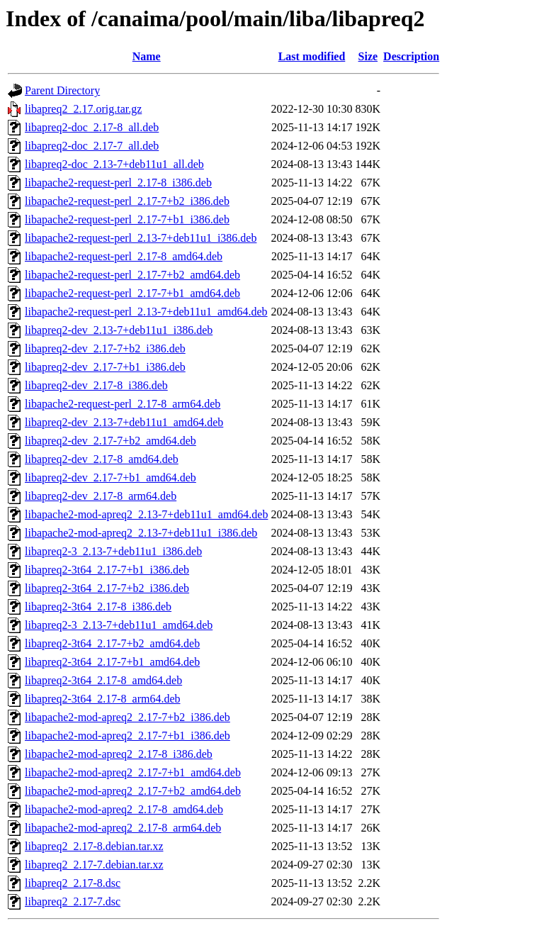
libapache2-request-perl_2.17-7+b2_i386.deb (127, 201)
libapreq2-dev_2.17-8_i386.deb (96, 385)
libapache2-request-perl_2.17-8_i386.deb (118, 183)
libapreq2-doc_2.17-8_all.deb (92, 127)
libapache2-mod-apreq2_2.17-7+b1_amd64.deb (133, 772)
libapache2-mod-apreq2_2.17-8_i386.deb (118, 754)
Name (146, 56)
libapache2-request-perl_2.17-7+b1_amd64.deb (132, 293)
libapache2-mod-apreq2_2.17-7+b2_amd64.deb (133, 791)
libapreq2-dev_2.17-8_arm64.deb (100, 496)
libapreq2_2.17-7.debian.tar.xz (94, 865)
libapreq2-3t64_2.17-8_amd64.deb (103, 680)
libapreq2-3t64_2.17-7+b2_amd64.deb (112, 643)
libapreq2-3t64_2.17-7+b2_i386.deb (107, 588)
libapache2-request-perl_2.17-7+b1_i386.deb (127, 219)
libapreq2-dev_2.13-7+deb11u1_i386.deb (118, 330)
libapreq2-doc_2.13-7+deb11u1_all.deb (114, 164)
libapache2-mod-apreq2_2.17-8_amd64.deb (124, 809)
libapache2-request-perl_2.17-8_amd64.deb (123, 256)
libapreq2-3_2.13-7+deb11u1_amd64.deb (118, 625)
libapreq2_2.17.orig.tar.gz (83, 109)
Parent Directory (62, 90)
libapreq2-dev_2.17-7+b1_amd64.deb (110, 477)
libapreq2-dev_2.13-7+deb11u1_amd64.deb (124, 422)
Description (411, 56)
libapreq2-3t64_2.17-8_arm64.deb (103, 699)
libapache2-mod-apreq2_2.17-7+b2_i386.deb (127, 717)
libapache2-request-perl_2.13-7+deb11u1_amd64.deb (146, 312)
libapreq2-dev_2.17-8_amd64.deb (101, 459)
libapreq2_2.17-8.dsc (72, 883)
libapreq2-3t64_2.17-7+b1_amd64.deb (112, 662)
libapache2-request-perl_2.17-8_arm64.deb (122, 404)
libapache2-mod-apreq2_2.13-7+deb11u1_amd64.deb (146, 514)
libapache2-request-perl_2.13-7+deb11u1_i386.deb (140, 238)
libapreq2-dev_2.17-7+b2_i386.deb (105, 348)
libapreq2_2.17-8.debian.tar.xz (94, 846)
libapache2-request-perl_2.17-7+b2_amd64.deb (132, 275)
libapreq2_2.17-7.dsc (72, 901)
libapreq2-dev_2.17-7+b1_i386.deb (105, 367)
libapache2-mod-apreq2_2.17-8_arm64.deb (123, 828)
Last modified (312, 56)
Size (368, 56)
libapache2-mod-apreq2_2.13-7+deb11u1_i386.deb (141, 533)
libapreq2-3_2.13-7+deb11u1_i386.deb (113, 551)
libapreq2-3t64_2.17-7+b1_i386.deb (107, 570)
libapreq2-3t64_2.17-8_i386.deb (98, 606)
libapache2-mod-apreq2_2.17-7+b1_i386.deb (127, 736)
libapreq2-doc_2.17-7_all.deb (92, 146)
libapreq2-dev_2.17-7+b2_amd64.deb (110, 441)
